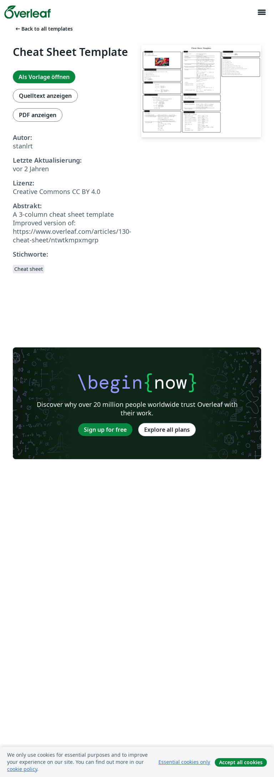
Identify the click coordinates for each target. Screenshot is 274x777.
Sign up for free (105, 430)
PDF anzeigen (37, 115)
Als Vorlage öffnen (44, 77)
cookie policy (22, 769)
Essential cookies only (184, 761)
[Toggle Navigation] (261, 12)
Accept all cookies (241, 762)
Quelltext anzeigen (45, 96)
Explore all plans (167, 430)
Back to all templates (43, 28)
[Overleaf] (27, 12)
